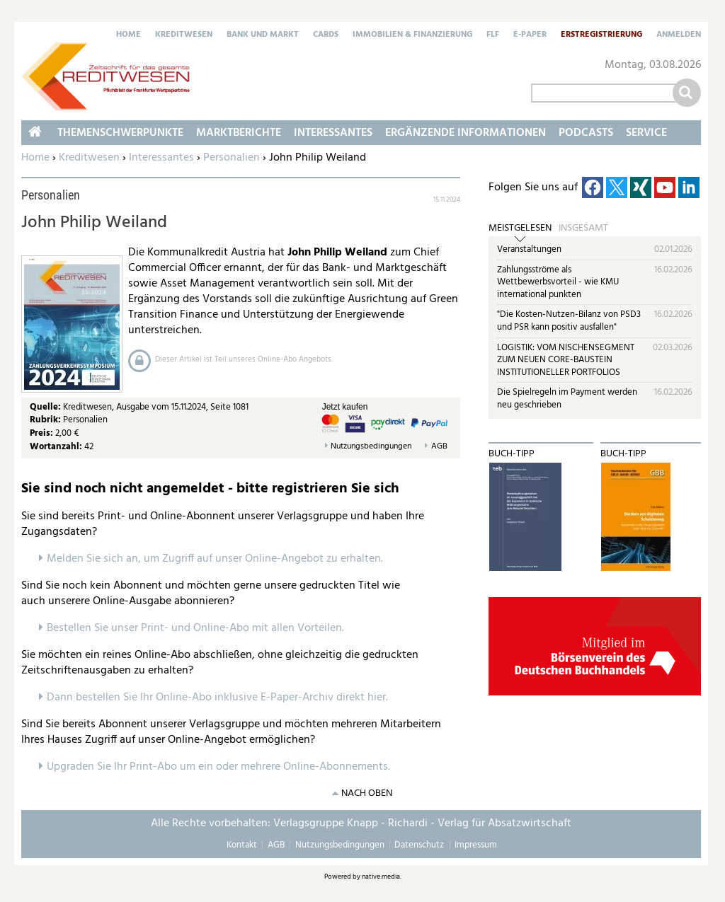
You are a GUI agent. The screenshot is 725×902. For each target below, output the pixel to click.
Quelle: (46, 407)
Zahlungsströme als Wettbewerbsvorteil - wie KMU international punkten (558, 282)
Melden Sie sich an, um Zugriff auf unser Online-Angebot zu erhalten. (215, 559)
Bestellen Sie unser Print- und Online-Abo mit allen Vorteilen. (195, 628)
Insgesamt (583, 228)
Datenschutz (419, 845)
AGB (439, 446)
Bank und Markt (263, 35)
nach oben (366, 793)
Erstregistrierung (601, 35)
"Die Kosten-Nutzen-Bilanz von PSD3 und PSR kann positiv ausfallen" (569, 321)
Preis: (41, 433)
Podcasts (586, 133)
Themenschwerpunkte (120, 133)
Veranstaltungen (529, 249)
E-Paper (530, 35)
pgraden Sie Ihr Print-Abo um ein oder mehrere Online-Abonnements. (222, 767)
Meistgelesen (520, 228)
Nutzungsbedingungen (371, 446)
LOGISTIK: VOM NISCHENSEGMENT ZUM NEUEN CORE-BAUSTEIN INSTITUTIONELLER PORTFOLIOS (565, 360)
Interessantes (161, 158)
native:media (381, 876)
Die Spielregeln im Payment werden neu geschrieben (567, 398)
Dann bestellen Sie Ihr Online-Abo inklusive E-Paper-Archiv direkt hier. (217, 697)
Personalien (231, 158)
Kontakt (242, 845)
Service (646, 133)
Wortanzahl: (56, 446)
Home (128, 35)
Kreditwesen (183, 35)
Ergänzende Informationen (465, 133)
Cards (325, 35)
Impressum (476, 845)
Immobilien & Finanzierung (412, 35)
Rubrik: (46, 419)
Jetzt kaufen (345, 407)
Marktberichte (238, 133)
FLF (492, 35)
